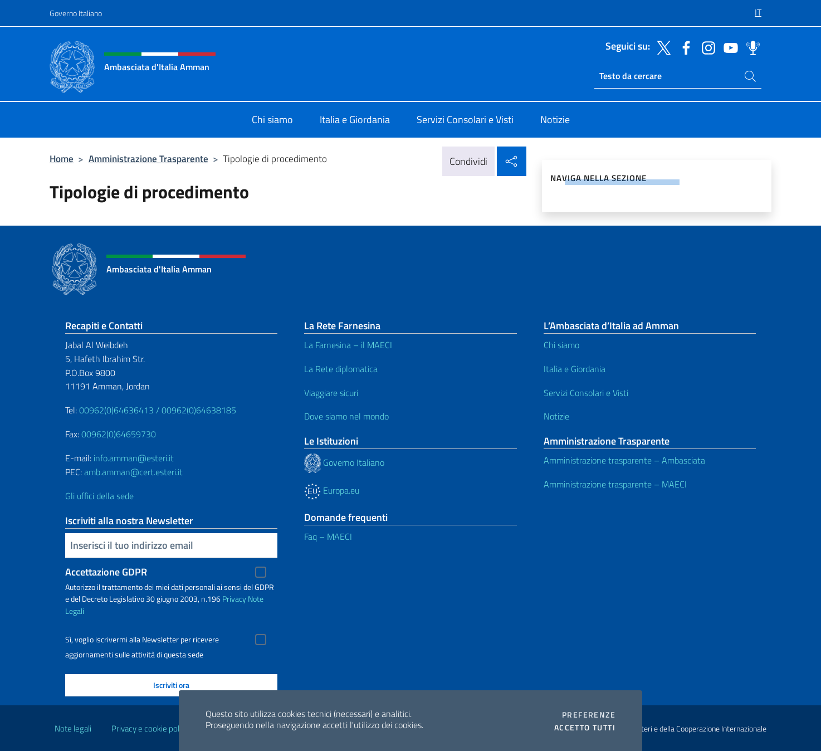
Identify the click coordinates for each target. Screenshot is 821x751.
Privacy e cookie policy (150, 728)
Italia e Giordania (574, 369)
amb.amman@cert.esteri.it (133, 472)
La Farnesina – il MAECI (348, 345)
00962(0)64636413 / (119, 410)
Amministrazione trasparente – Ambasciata (624, 460)
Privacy (234, 598)
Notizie (556, 416)
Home (62, 158)
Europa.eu (331, 490)
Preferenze (588, 715)
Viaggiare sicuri (331, 392)
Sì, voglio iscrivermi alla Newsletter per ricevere (142, 639)
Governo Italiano (76, 13)
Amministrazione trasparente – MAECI (615, 484)
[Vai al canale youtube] (728, 46)
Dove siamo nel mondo (346, 416)
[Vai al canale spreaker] (750, 46)
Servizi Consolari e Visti (586, 392)
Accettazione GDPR (106, 571)
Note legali (73, 728)
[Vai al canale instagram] (706, 46)
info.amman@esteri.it (134, 458)
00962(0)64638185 (199, 410)
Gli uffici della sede (99, 496)
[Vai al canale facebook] (683, 46)
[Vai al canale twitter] (661, 46)
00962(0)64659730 (118, 434)
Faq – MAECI (328, 536)
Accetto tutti (584, 728)
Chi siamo (561, 345)
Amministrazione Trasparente (148, 158)
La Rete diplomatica (341, 369)
